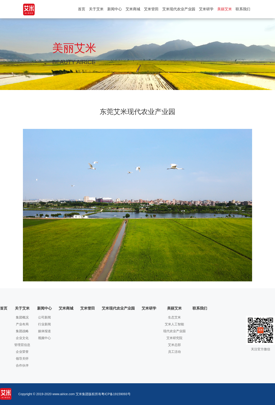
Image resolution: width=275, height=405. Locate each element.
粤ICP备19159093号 (116, 394)
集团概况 (22, 317)
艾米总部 (174, 345)
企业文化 (22, 338)
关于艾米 (96, 9)
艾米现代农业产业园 (178, 9)
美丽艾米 (224, 9)
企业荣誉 (22, 351)
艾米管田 (151, 9)
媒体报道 (44, 331)
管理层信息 (22, 345)
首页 (81, 9)
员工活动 (174, 351)
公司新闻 (44, 317)
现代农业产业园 (174, 331)
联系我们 (243, 9)
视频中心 (44, 338)
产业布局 (22, 324)
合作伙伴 (22, 365)
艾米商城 (133, 9)
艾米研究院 (174, 338)
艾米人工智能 (174, 324)
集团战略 (22, 331)
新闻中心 (114, 9)
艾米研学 (206, 9)
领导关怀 (22, 358)
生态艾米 (174, 317)
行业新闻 (44, 324)
